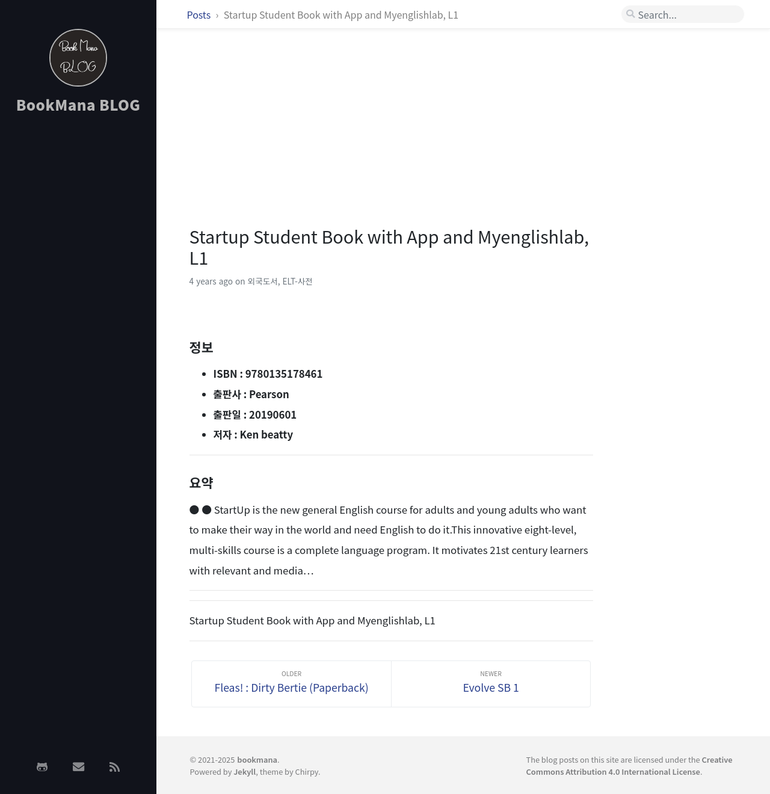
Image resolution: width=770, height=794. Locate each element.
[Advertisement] (78, 314)
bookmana (257, 759)
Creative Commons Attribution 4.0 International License (629, 765)
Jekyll (244, 771)
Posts (200, 14)
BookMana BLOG (78, 104)
